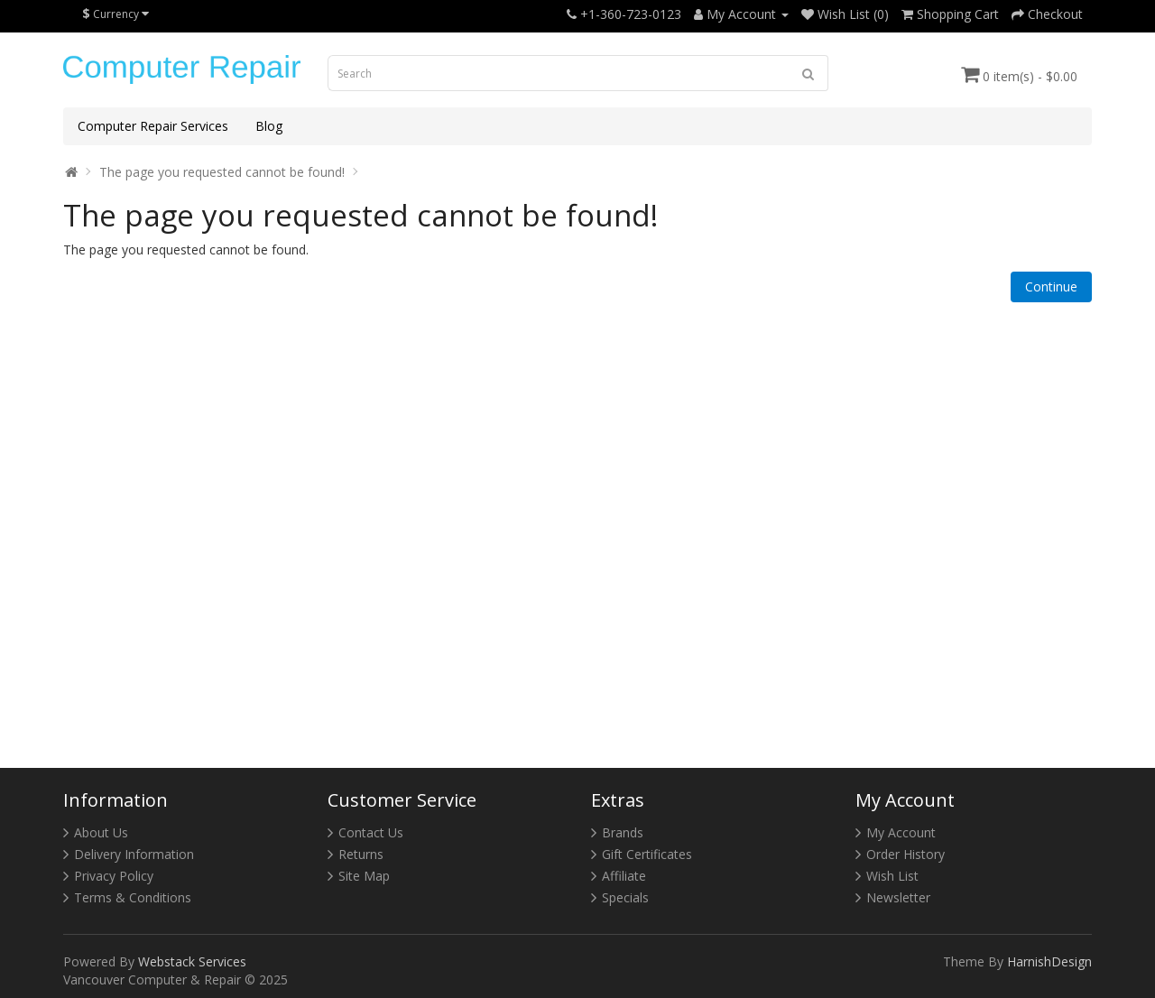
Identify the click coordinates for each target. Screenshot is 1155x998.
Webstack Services (192, 961)
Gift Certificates (647, 854)
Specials (625, 897)
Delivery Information (134, 854)
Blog (268, 125)
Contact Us (370, 832)
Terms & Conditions (132, 897)
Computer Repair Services (153, 125)
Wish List (892, 875)
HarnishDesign (1049, 961)
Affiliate (624, 875)
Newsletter (898, 897)
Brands (622, 832)
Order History (905, 854)
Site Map (364, 875)
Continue (1051, 286)
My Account (901, 832)
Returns (360, 854)
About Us (101, 832)
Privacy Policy (113, 875)
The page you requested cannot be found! (222, 171)
